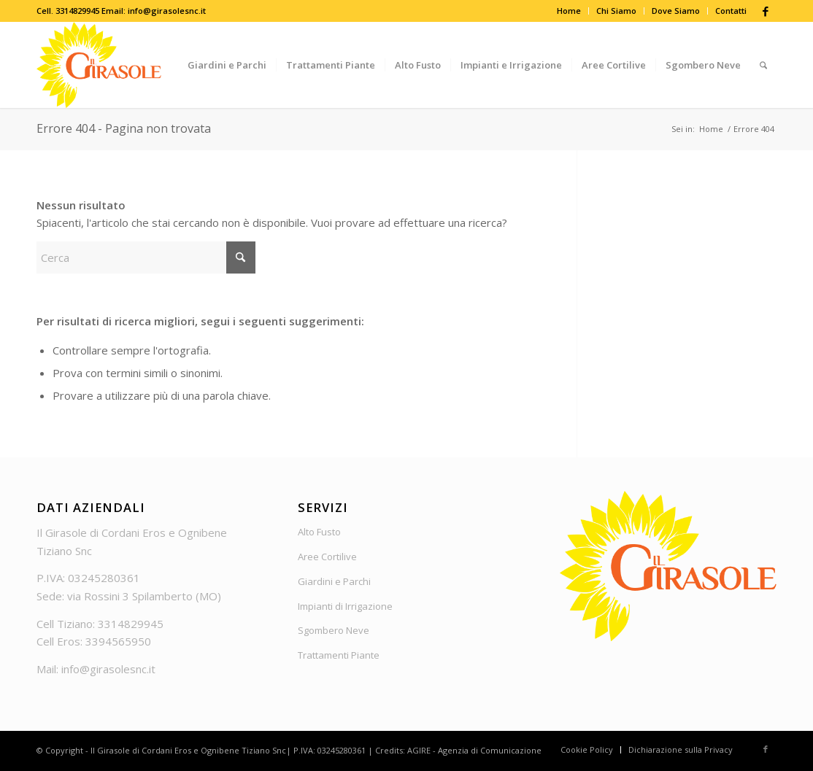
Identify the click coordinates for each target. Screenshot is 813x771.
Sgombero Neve (333, 630)
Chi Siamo (616, 10)
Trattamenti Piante (338, 655)
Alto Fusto (319, 531)
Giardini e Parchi (334, 581)
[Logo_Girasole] (98, 65)
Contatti (731, 10)
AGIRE (419, 750)
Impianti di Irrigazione (345, 606)
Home (569, 10)
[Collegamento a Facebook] (766, 11)
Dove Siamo (676, 10)
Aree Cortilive (327, 556)
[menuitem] (569, 11)
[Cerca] (763, 65)
